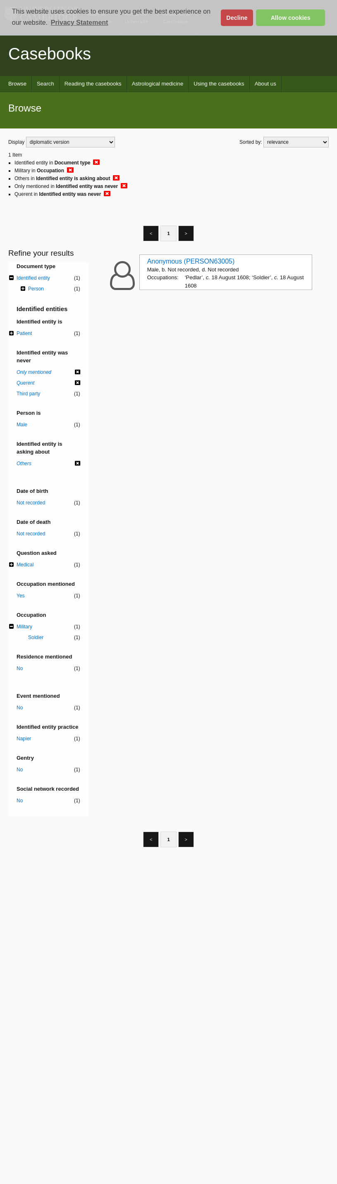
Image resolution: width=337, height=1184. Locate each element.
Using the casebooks (219, 84)
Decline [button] (236, 17)
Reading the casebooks (93, 84)
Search (45, 84)
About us (265, 84)
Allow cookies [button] (291, 17)
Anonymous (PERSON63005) (191, 261)
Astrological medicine (158, 84)
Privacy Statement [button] (79, 22)
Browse (17, 84)
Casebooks (49, 54)
